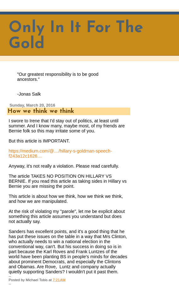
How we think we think (41, 111)
